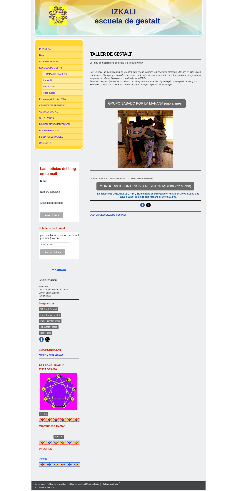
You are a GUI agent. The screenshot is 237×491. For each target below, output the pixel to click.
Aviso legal (40, 484)
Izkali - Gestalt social (50, 321)
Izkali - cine (45, 333)
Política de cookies (76, 484)
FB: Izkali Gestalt (48, 309)
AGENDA (61, 269)
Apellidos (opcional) (51, 202)
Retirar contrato (110, 484)
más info (59, 436)
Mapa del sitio (92, 484)
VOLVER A (108, 215)
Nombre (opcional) (50, 191)
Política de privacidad (56, 484)
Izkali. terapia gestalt (50, 315)
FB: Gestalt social (48, 327)
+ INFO (43, 413)
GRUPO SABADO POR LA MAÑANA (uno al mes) (145, 103)
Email (43, 180)
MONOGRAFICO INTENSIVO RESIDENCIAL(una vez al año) (145, 186)
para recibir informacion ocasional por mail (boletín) (59, 237)
